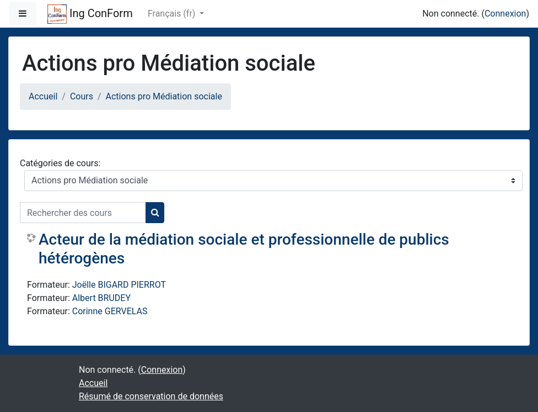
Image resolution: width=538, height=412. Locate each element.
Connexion (505, 13)
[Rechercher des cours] (83, 212)
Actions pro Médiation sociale (164, 96)
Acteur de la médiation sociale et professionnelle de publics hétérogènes (244, 248)
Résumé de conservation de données (151, 396)
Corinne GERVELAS (110, 311)
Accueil (43, 96)
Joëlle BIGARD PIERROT (119, 284)
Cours (81, 96)
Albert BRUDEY (101, 298)
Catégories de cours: (60, 163)
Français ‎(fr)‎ (172, 13)
